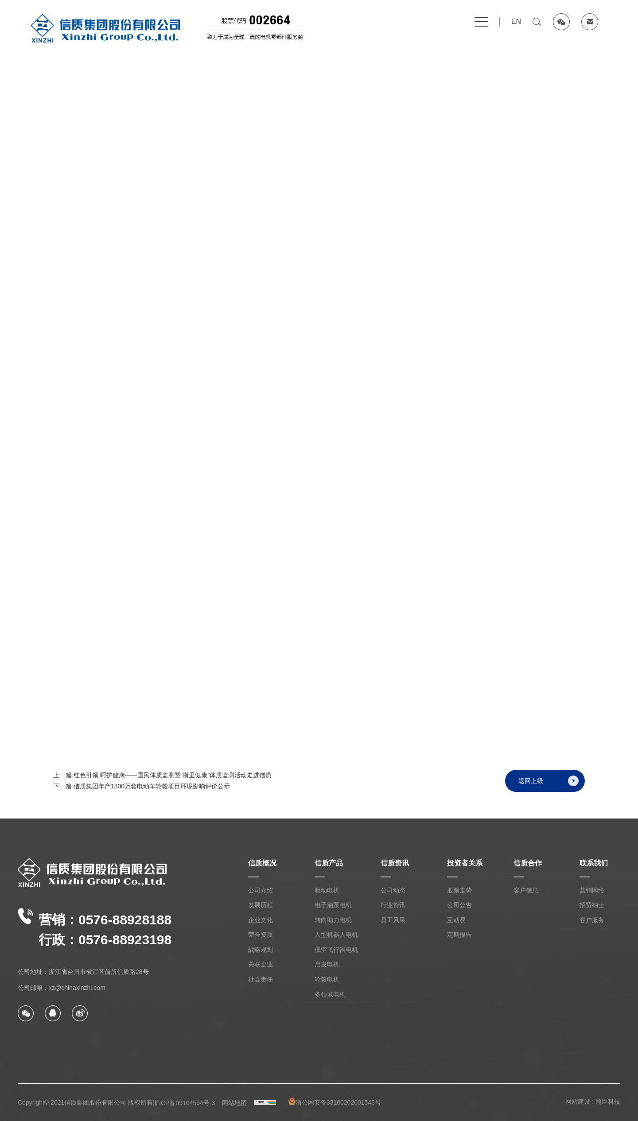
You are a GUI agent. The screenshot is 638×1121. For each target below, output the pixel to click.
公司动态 (393, 890)
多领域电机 (330, 994)
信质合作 (528, 863)
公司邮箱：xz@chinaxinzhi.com (61, 987)
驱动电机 (327, 890)
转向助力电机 (333, 919)
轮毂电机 (327, 979)
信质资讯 (395, 863)
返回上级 (548, 785)
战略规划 (260, 949)
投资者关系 (464, 863)
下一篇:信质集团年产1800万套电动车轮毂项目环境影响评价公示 (141, 791)
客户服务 (592, 919)
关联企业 (260, 964)
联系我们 (594, 863)
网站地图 (234, 1102)
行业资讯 (393, 904)
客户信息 (526, 890)
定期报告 (459, 934)
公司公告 (459, 904)
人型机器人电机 (336, 934)
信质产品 (329, 863)
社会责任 (260, 979)
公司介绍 (260, 890)
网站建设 (577, 1101)
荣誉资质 (260, 934)
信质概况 (262, 863)
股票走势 (459, 890)
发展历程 (260, 904)
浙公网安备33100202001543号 (334, 1101)
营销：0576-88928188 (94, 927)
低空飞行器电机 (336, 949)
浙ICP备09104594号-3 (184, 1102)
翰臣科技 (607, 1101)
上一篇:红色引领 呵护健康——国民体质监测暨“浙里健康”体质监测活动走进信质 (162, 779)
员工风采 (393, 919)
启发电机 (327, 964)
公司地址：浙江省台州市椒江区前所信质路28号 (83, 971)
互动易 (456, 919)
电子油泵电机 (333, 904)
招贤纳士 (592, 904)
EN (516, 21)
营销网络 (592, 890)
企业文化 (260, 919)
